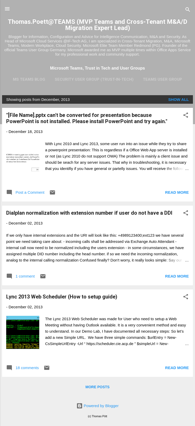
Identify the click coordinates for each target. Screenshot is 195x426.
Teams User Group (162, 79)
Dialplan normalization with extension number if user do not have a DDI (89, 213)
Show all (178, 99)
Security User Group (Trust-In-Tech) (94, 79)
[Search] (188, 10)
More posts (97, 387)
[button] (186, 116)
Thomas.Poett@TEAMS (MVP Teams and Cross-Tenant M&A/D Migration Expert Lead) (97, 25)
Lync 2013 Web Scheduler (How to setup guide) (61, 297)
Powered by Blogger (97, 405)
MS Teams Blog (29, 79)
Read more (177, 192)
